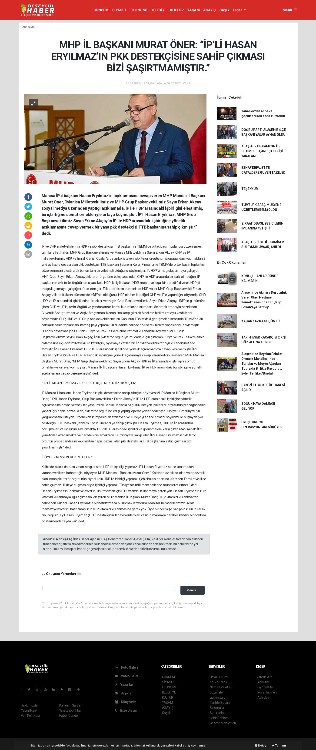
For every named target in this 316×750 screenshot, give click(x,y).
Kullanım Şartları (70, 705)
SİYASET (119, 10)
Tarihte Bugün (220, 702)
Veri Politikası (30, 715)
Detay (260, 745)
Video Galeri (127, 676)
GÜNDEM (101, 10)
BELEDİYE (158, 10)
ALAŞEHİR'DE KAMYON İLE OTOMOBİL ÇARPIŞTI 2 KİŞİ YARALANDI (262, 151)
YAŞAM (193, 10)
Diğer (238, 10)
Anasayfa (28, 27)
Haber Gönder (69, 715)
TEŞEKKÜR (249, 189)
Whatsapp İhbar (70, 710)
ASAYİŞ (209, 10)
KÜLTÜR (177, 10)
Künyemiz (125, 702)
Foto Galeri (126, 667)
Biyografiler (265, 687)
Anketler (263, 682)
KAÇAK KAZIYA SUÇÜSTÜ (260, 321)
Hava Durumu (219, 677)
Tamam (279, 745)
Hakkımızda (29, 705)
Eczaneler (217, 692)
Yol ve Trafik (218, 682)
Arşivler (124, 693)
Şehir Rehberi (219, 718)
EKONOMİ (138, 10)
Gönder (192, 590)
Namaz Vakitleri (221, 687)
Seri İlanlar (217, 713)
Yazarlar (124, 685)
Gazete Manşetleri (223, 723)
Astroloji (263, 697)
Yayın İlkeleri (30, 710)
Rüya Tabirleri (267, 692)
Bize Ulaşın (126, 710)
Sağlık (225, 10)
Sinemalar (217, 708)
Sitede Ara (265, 677)
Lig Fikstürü (218, 697)
